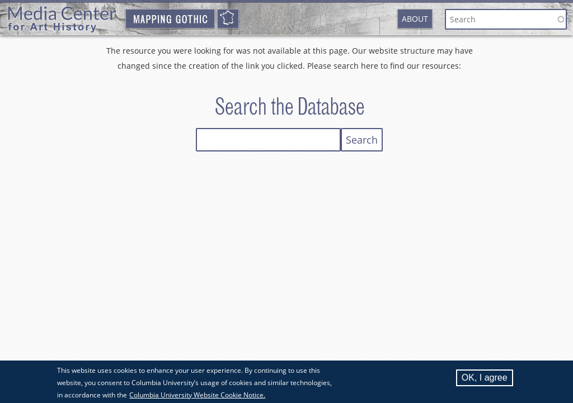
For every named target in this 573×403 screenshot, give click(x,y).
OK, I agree (485, 378)
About (415, 18)
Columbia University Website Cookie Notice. (197, 395)
